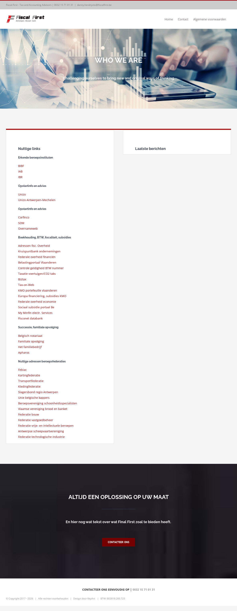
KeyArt (91, 603)
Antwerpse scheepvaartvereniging (41, 431)
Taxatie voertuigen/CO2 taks (37, 274)
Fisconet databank (30, 318)
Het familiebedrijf (30, 347)
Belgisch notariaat (30, 336)
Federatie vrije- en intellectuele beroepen (46, 426)
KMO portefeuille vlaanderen (37, 290)
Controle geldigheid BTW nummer (41, 268)
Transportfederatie (31, 381)
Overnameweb (28, 228)
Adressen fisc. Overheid (34, 246)
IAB (20, 171)
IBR (20, 177)
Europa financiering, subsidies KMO (42, 296)
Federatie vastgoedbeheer (35, 420)
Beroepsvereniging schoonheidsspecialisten (47, 403)
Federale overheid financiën (37, 257)
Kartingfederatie (29, 375)
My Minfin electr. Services (35, 313)
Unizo (22, 194)
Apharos (23, 352)
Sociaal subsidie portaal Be (36, 307)
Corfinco (23, 217)
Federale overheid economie (37, 302)
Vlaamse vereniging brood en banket (42, 409)
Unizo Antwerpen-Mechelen (37, 200)
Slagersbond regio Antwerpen (38, 392)
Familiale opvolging (31, 341)
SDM (21, 223)
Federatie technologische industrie (41, 437)
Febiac (22, 370)
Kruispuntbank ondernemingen (39, 251)
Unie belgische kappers (34, 398)
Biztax (22, 279)
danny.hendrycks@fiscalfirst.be (94, 5)
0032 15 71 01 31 (63, 5)
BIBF (21, 166)
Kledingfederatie (29, 386)
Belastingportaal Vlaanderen (37, 262)
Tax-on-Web (26, 285)
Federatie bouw (28, 414)
